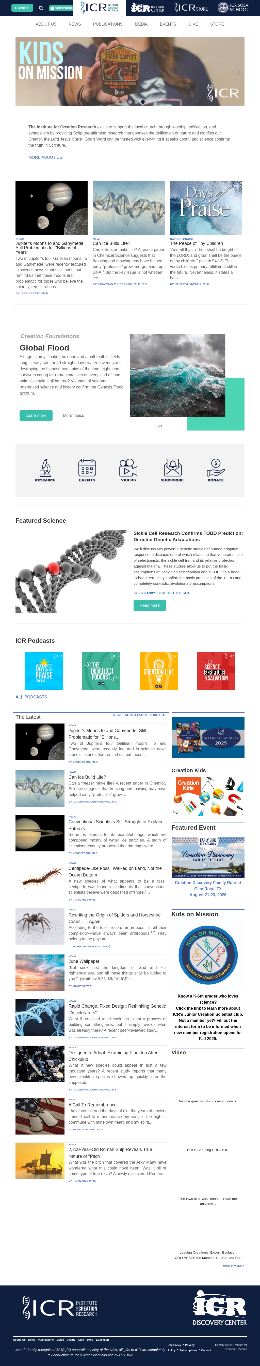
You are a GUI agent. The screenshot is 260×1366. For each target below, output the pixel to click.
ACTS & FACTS (136, 715)
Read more (150, 605)
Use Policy (174, 1344)
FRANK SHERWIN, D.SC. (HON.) (91, 946)
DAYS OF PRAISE (181, 239)
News (75, 24)
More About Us (45, 157)
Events (168, 24)
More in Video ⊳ (234, 1265)
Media (141, 24)
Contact (206, 1350)
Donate (22, 8)
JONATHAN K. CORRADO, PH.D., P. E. (95, 801)
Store (217, 24)
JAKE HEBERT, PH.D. (85, 761)
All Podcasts (31, 697)
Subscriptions (188, 1350)
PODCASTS (158, 715)
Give (193, 24)
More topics (73, 415)
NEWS (19, 239)
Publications (108, 24)
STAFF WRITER (82, 986)
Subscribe (61, 8)
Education (102, 1339)
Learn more (36, 415)
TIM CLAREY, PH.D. (84, 899)
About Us (46, 24)
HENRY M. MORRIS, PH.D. (88, 1129)
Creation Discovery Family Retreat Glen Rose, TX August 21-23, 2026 (208, 889)
